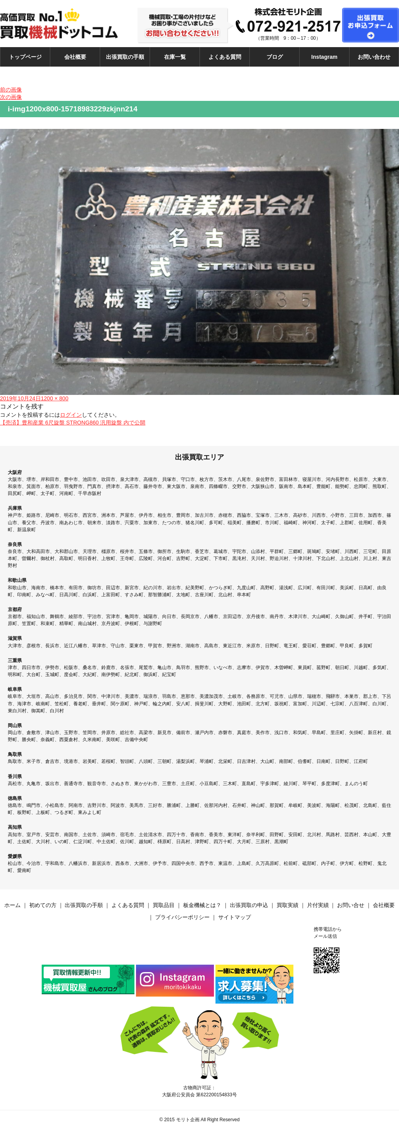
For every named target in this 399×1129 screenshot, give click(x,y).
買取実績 (287, 905)
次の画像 (11, 97)
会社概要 (75, 57)
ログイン (71, 415)
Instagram (324, 57)
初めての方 (42, 905)
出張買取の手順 (125, 57)
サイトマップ (234, 917)
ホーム (12, 905)
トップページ (25, 57)
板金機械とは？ (202, 905)
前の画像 (11, 89)
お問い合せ (350, 905)
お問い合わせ (374, 57)
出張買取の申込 (249, 905)
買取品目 (164, 905)
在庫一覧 (175, 57)
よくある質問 (224, 57)
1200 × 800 (55, 398)
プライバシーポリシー (182, 917)
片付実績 (318, 905)
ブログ (275, 57)
